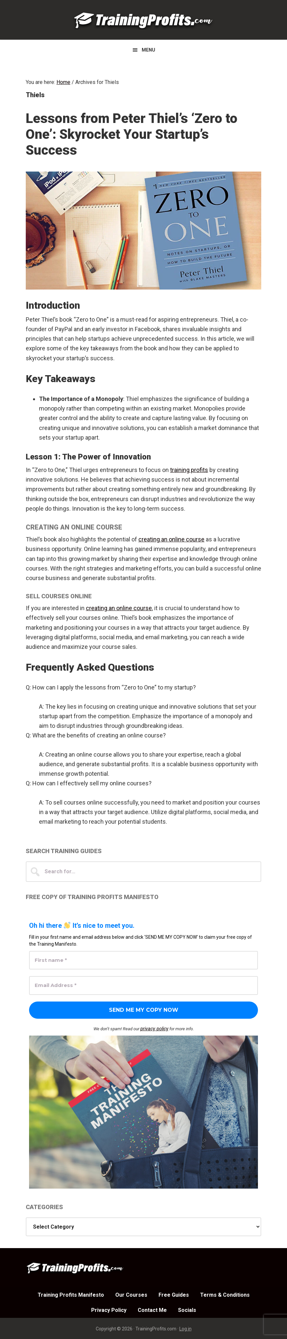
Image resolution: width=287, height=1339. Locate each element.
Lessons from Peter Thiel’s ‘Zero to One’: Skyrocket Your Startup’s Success (131, 134)
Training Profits (144, 20)
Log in (185, 1328)
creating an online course (171, 539)
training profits (189, 469)
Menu (148, 50)
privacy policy (154, 1028)
